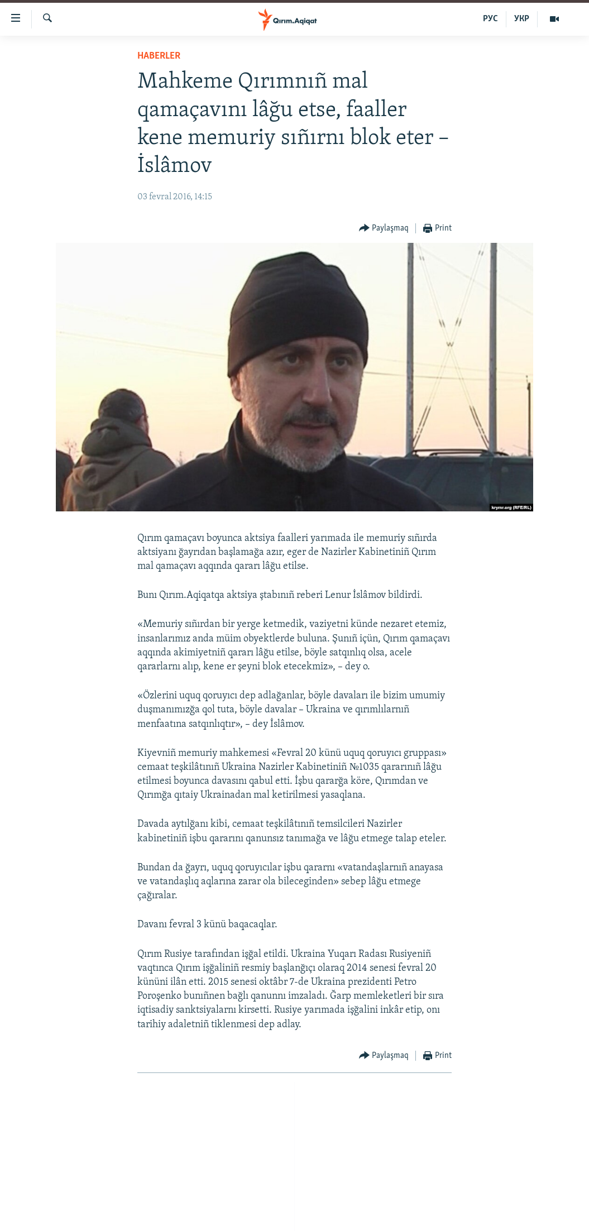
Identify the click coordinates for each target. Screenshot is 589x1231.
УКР (521, 19)
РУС (490, 19)
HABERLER (158, 56)
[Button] (384, 228)
